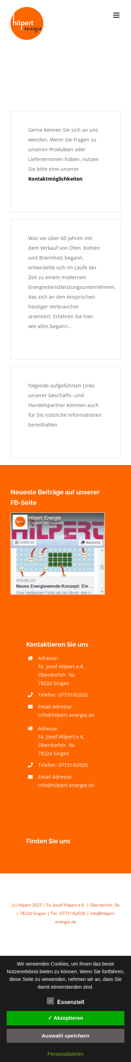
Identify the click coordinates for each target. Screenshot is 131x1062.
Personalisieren (65, 1054)
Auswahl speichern (65, 1036)
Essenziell (65, 1001)
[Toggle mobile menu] (117, 15)
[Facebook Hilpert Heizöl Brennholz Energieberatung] (57, 515)
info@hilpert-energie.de (66, 715)
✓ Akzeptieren (65, 1018)
